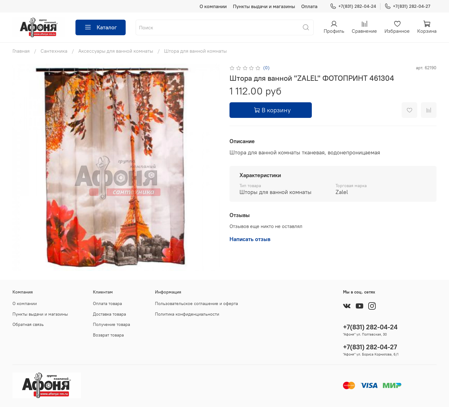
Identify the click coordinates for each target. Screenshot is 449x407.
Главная (21, 51)
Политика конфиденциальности (187, 314)
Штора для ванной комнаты (195, 51)
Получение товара (111, 324)
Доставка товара (109, 314)
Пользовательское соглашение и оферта (196, 303)
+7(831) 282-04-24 (353, 6)
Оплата (309, 6)
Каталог (100, 27)
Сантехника (54, 51)
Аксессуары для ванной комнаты (115, 51)
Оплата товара (107, 303)
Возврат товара (108, 335)
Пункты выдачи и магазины (264, 6)
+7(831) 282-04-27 (407, 6)
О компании (213, 6)
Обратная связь (28, 324)
